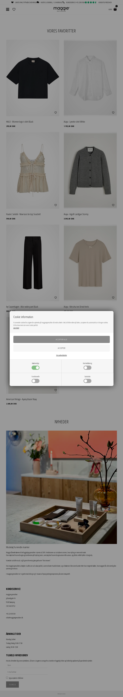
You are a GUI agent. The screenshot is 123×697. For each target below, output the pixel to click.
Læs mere (16, 327)
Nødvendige (35, 366)
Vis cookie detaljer (61, 355)
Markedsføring (87, 366)
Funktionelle (35, 379)
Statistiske (87, 379)
